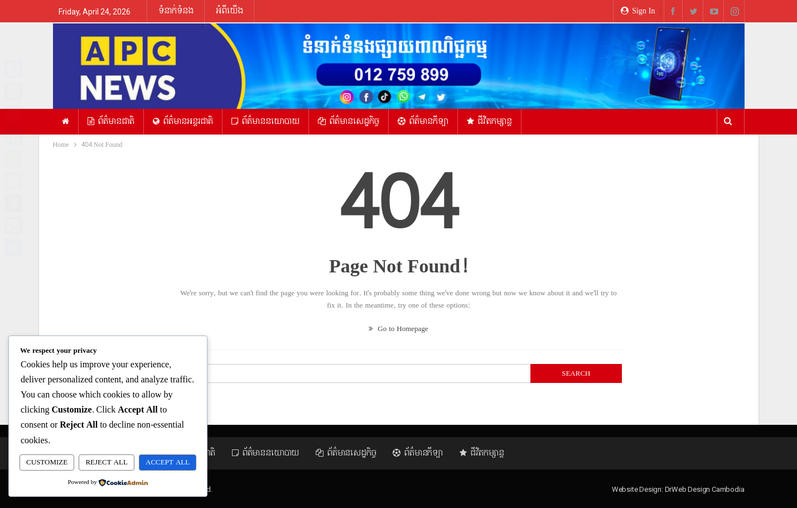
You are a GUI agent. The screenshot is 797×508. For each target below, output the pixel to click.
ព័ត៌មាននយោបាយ (265, 121)
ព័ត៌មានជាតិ (111, 121)
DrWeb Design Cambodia (705, 489)
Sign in (638, 11)
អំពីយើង (229, 11)
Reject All (106, 462)
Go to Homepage (398, 329)
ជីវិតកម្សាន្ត (489, 121)
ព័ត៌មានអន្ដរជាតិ (183, 121)
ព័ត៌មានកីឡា (423, 121)
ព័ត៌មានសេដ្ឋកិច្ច (348, 121)
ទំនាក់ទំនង (176, 11)
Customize (46, 462)
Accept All (168, 462)
